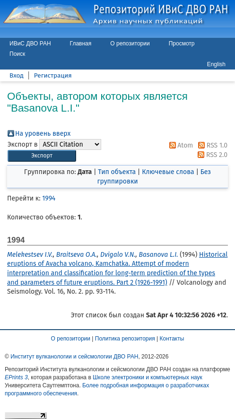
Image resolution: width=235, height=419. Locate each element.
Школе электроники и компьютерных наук (147, 377)
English (216, 64)
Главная (81, 43)
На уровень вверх (42, 134)
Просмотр (182, 43)
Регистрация (53, 75)
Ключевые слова (168, 172)
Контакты (172, 338)
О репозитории (129, 43)
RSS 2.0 (210, 155)
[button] (42, 156)
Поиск (17, 54)
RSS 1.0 (211, 145)
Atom (179, 145)
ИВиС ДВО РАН (30, 43)
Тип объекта (117, 172)
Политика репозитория (125, 338)
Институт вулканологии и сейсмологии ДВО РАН (74, 356)
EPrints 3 (16, 377)
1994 (48, 198)
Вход (16, 75)
